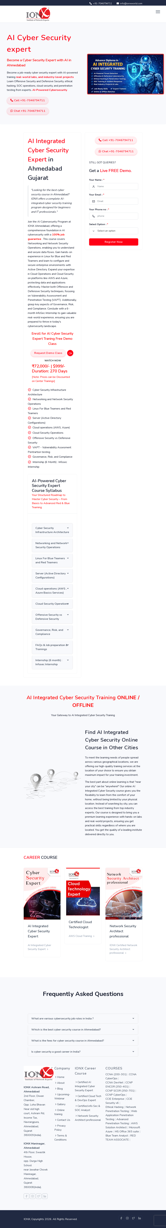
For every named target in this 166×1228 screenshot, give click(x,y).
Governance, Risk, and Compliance (49, 632)
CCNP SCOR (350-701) (120, 1091)
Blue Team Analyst (117, 1135)
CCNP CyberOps (115, 1095)
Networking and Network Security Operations (51, 545)
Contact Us (62, 1120)
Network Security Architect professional (123, 931)
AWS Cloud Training (82, 936)
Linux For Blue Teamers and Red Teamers (50, 560)
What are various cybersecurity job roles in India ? (62, 1018)
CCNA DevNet (114, 1082)
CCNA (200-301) (116, 1074)
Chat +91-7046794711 (27, 111)
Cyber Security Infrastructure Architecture (52, 530)
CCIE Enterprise (115, 1099)
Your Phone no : (99, 209)
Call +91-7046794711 (27, 100)
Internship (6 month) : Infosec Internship (48, 662)
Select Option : (98, 224)
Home (59, 1077)
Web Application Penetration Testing (121, 1115)
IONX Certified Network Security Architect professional (123, 949)
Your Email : (96, 194)
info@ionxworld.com (128, 3)
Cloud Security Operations (52, 604)
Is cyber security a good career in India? (55, 1052)
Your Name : (96, 180)
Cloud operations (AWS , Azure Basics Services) (51, 591)
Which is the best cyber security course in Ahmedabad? (66, 1029)
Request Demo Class (48, 353)
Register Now (114, 242)
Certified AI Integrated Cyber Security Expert (85, 1086)
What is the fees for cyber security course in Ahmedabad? (67, 1041)
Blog (58, 1089)
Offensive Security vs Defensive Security (48, 617)
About (59, 1083)
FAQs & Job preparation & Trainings (51, 647)
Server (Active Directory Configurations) (50, 575)
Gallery (59, 1104)
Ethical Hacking (114, 1107)
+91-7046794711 (100, 3)
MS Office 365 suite (127, 1131)
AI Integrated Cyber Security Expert (39, 931)
